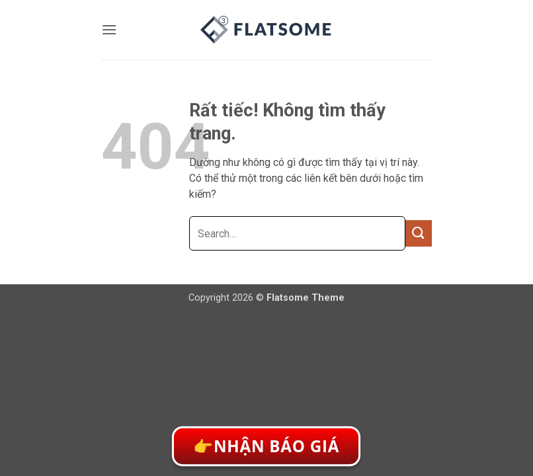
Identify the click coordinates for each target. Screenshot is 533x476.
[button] (109, 29)
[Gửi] (418, 233)
